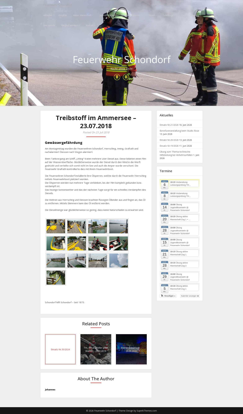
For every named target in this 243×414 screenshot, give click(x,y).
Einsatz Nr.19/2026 (169, 145)
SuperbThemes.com (147, 410)
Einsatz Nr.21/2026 (169, 125)
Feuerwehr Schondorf (59, 5)
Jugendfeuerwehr (108, 15)
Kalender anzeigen (190, 296)
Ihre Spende (49, 25)
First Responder (133, 15)
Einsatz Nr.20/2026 (169, 140)
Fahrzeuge (168, 15)
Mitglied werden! (69, 25)
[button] (168, 295)
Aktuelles (47, 15)
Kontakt (90, 25)
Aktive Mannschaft (82, 15)
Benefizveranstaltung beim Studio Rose (179, 130)
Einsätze (62, 15)
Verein (152, 15)
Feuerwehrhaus (189, 15)
